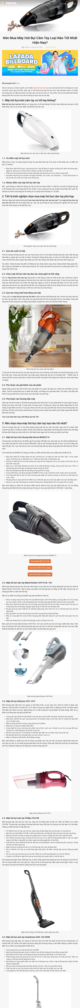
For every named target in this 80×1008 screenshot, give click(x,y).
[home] (9, 3)
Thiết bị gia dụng (50, 47)
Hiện (17, 83)
